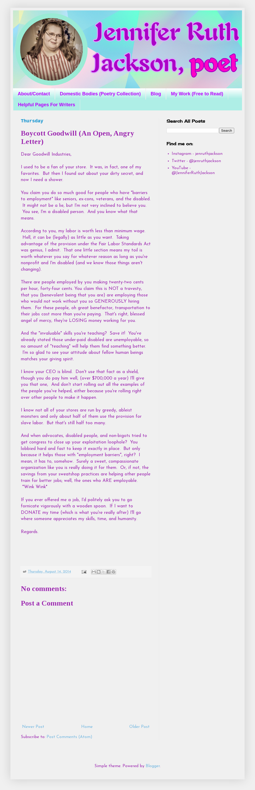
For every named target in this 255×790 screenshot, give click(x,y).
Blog (156, 93)
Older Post (139, 727)
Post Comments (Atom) (69, 737)
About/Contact (34, 93)
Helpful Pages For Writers (46, 104)
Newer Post (33, 727)
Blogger (153, 766)
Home (87, 727)
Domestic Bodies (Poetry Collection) (100, 93)
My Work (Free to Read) (197, 93)
